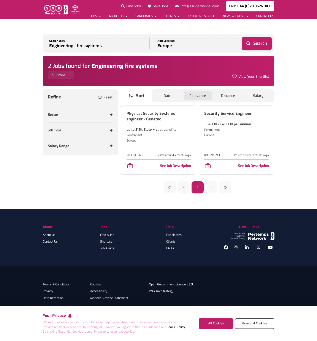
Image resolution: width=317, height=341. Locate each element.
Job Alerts (107, 248)
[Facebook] (226, 247)
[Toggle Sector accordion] (80, 114)
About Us (49, 235)
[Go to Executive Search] (201, 16)
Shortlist (106, 242)
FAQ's (170, 248)
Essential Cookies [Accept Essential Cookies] (254, 323)
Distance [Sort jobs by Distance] (228, 95)
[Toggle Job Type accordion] (80, 130)
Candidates (174, 235)
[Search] (257, 43)
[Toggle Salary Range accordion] (80, 146)
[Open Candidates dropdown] (146, 16)
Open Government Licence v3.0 (171, 285)
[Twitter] (258, 247)
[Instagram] (235, 247)
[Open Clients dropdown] (172, 16)
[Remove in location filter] (61, 75)
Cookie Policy (176, 327)
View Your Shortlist (253, 76)
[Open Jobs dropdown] (95, 16)
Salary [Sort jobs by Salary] (258, 95)
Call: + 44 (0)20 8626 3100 (250, 6)
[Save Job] (130, 165)
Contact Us (50, 242)
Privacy (48, 291)
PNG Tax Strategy (161, 291)
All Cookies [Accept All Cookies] (216, 323)
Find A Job (107, 235)
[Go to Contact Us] (265, 16)
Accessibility (98, 291)
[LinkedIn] (247, 247)
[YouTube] (270, 247)
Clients (171, 242)
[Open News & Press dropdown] (236, 16)
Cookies (95, 285)
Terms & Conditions (56, 285)
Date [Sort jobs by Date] (167, 95)
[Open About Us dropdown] (118, 16)
